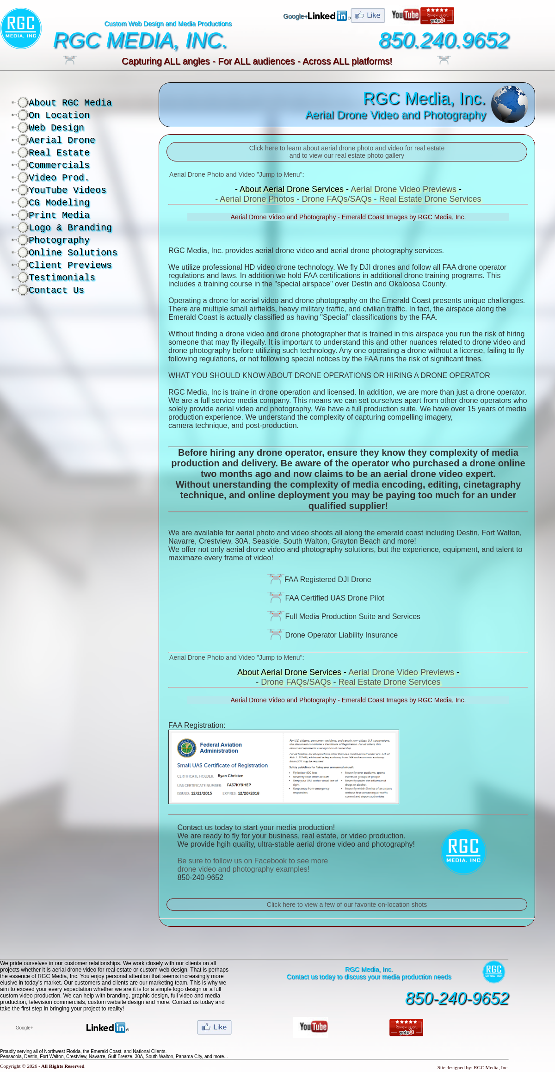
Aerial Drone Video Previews (403, 189)
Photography (59, 240)
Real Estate (59, 153)
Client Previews (70, 265)
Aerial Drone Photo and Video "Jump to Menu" (235, 174)
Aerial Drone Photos (257, 199)
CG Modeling (59, 203)
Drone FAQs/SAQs (336, 199)
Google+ (295, 16)
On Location (59, 115)
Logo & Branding (70, 228)
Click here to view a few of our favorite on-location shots (347, 904)
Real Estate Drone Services (430, 199)
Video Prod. (59, 178)
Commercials (59, 165)
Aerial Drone (62, 140)
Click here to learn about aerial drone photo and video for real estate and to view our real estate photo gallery (347, 151)
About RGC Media (70, 103)
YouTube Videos (67, 190)
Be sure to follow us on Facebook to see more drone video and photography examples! (253, 865)
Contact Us (56, 290)
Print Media (59, 215)
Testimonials (62, 278)
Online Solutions (73, 253)
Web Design (56, 128)
